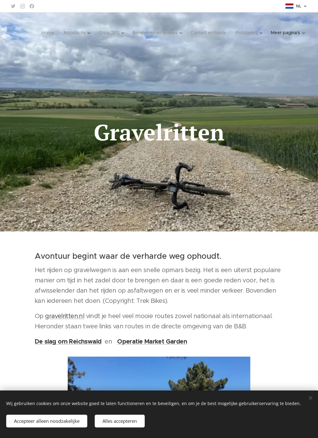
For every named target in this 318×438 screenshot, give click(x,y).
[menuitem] (38, 32)
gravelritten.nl (64, 316)
